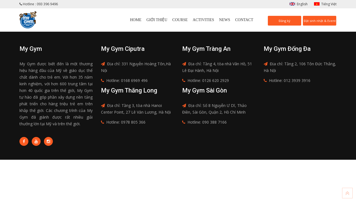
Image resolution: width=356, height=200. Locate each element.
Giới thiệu (156, 20)
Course (180, 20)
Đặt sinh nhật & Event (320, 21)
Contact (244, 20)
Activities (203, 20)
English (302, 4)
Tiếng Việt (329, 4)
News (224, 20)
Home (135, 20)
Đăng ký (284, 21)
